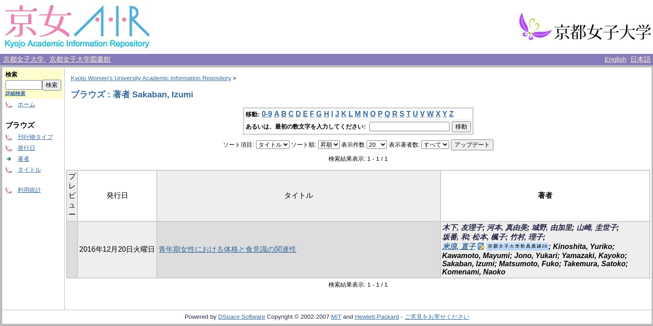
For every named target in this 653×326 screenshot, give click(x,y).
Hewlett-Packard (377, 316)
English (615, 59)
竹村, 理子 (526, 237)
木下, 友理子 (462, 227)
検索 (11, 74)
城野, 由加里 (552, 227)
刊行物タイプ (35, 137)
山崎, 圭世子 (596, 227)
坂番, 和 (455, 237)
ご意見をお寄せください (437, 316)
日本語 (640, 59)
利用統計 (29, 190)
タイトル (29, 169)
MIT (336, 316)
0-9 (266, 114)
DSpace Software (241, 316)
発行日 (26, 147)
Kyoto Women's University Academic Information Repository (151, 78)
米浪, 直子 (458, 246)
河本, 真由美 (507, 227)
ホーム (26, 104)
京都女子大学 (24, 59)
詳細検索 (15, 93)
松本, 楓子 (488, 237)
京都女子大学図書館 (80, 59)
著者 (23, 158)
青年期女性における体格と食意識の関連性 (227, 249)
